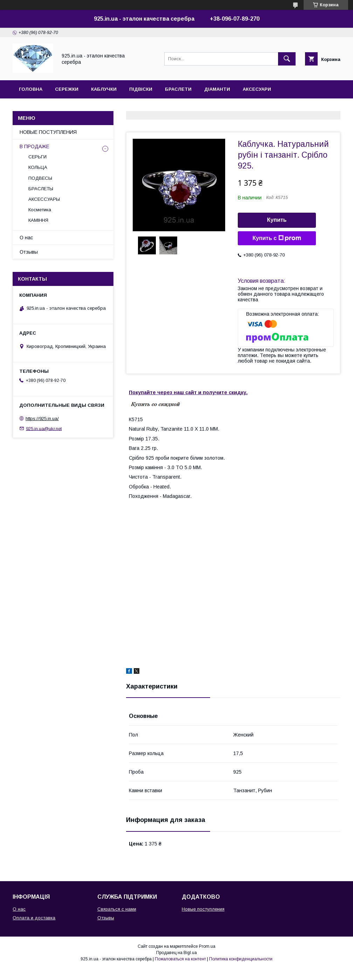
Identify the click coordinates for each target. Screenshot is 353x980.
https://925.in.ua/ (42, 418)
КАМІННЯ (38, 220)
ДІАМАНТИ (217, 89)
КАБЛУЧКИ (104, 89)
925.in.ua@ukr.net (44, 428)
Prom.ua (207, 946)
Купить (277, 220)
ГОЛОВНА (30, 89)
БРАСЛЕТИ (178, 89)
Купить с (276, 238)
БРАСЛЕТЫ (40, 188)
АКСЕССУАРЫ (44, 199)
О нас (26, 237)
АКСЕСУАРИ (257, 89)
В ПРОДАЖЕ (34, 146)
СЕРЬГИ (37, 156)
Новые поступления (203, 909)
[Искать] (287, 59)
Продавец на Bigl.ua (176, 952)
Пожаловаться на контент (180, 959)
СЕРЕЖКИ (66, 89)
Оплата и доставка (34, 917)
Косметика (39, 209)
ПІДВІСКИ (140, 89)
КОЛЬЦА (37, 167)
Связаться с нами (116, 909)
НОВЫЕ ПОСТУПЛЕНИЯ (48, 132)
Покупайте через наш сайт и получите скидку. (188, 392)
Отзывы (29, 252)
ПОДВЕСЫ (40, 178)
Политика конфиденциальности (240, 959)
